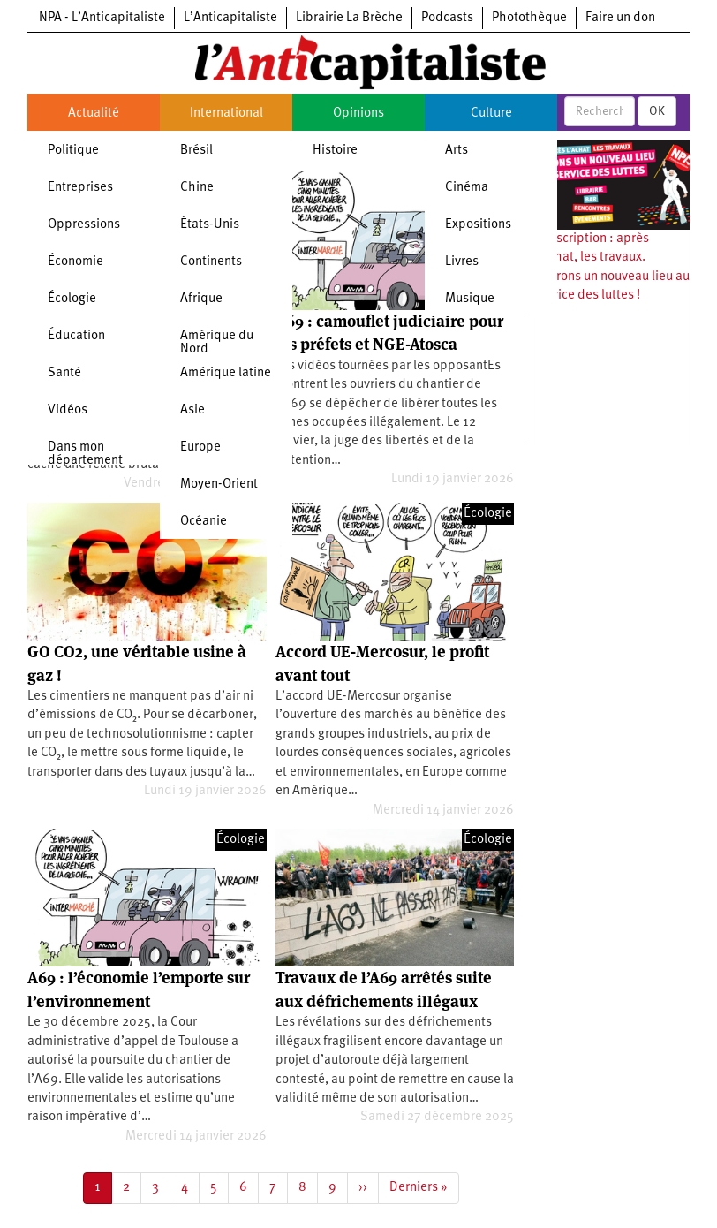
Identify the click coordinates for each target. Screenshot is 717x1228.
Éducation (76, 336)
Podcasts (447, 18)
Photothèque (529, 18)
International (226, 113)
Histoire (335, 150)
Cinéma (466, 187)
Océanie (203, 521)
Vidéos (67, 410)
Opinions (358, 113)
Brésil (196, 150)
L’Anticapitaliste (230, 18)
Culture (491, 113)
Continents (211, 262)
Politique (73, 150)
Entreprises (80, 187)
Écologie (72, 299)
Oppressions (84, 224)
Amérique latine (225, 373)
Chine (197, 187)
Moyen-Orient (219, 484)
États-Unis (209, 224)
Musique (469, 299)
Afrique (201, 299)
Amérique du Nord (216, 343)
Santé (64, 373)
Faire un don (620, 18)
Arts (456, 150)
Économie (75, 262)
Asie (192, 410)
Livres (462, 262)
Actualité (93, 113)
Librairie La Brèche (349, 18)
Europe (200, 447)
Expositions (478, 224)
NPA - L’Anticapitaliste (102, 18)
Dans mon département (85, 454)
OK (657, 111)
